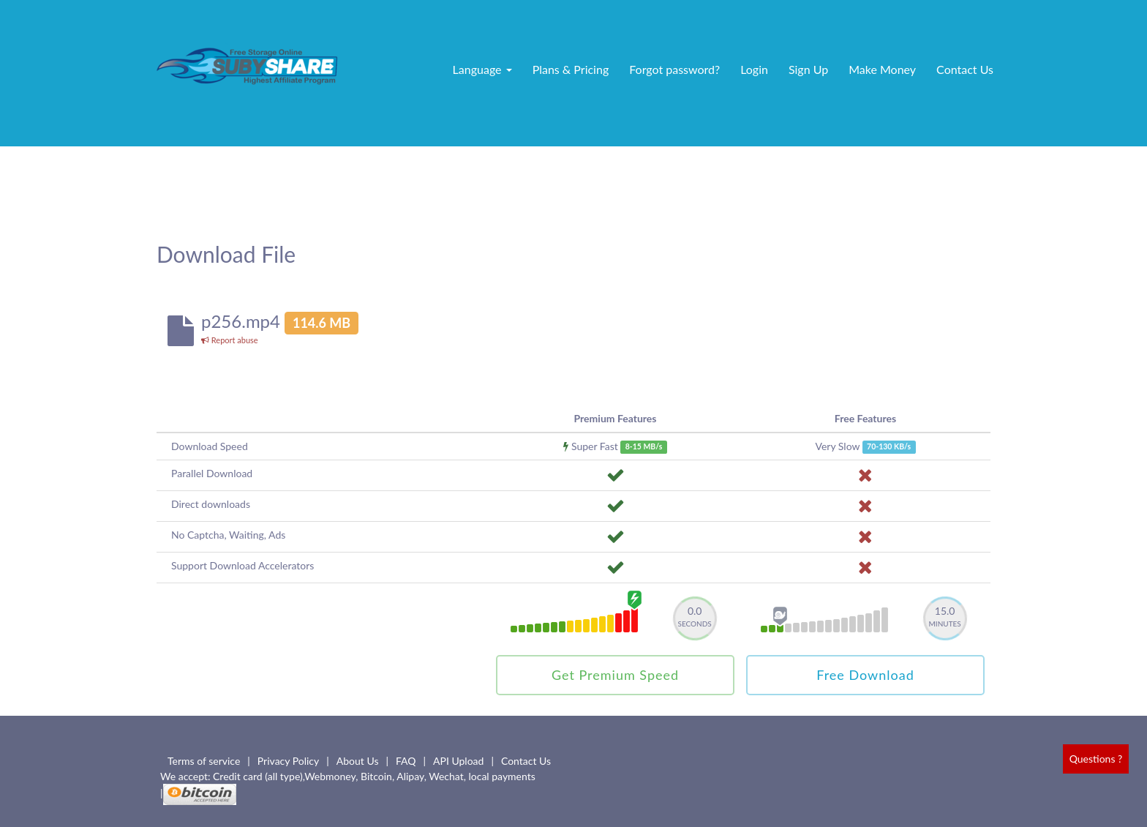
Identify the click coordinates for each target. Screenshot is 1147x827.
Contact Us (964, 69)
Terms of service (204, 761)
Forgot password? (674, 69)
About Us (357, 761)
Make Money (882, 69)
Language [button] (482, 69)
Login (754, 69)
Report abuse (229, 340)
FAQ (406, 761)
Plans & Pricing (571, 69)
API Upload (458, 761)
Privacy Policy (288, 761)
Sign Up (808, 69)
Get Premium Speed (615, 675)
